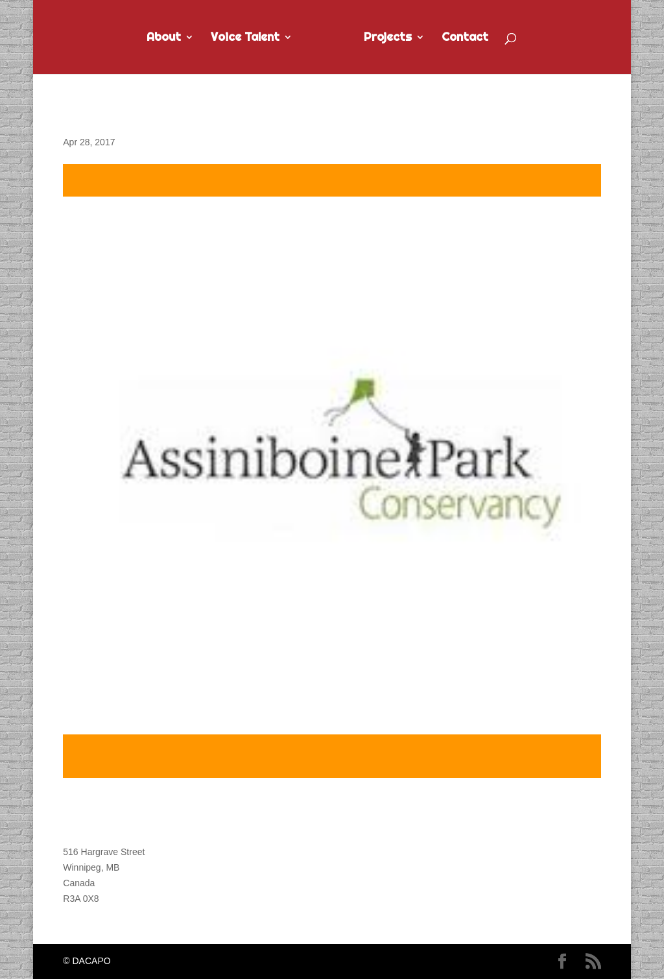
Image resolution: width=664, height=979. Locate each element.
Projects (388, 38)
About (164, 38)
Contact (465, 38)
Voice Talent (245, 38)
